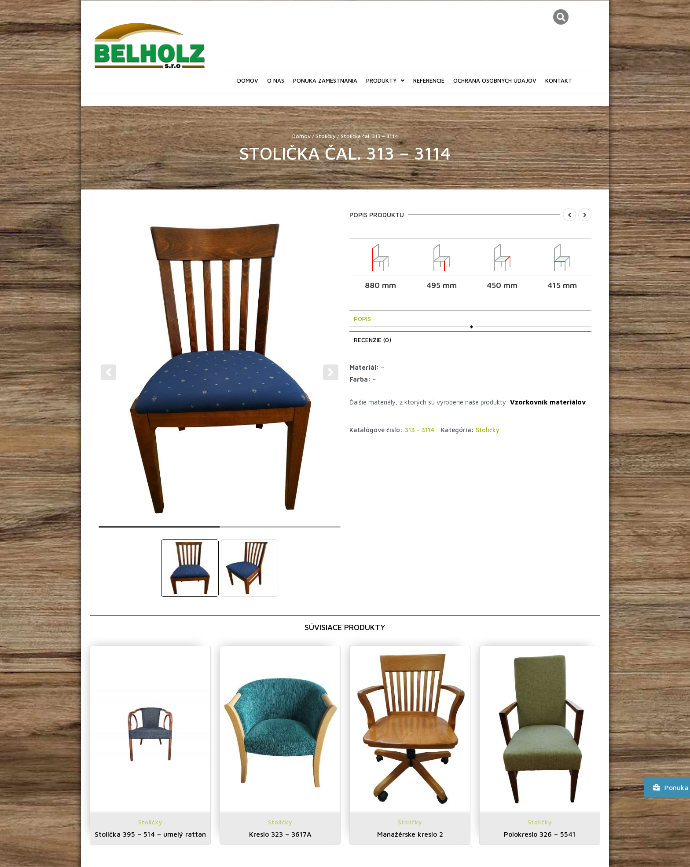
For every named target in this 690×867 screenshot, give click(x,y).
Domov (247, 80)
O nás (275, 80)
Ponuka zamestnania (325, 80)
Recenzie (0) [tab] (372, 339)
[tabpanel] (220, 366)
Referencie (428, 80)
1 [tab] (159, 530)
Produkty (385, 80)
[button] (561, 17)
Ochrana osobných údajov (494, 80)
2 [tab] (280, 530)
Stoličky (326, 136)
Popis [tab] (362, 318)
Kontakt (558, 80)
